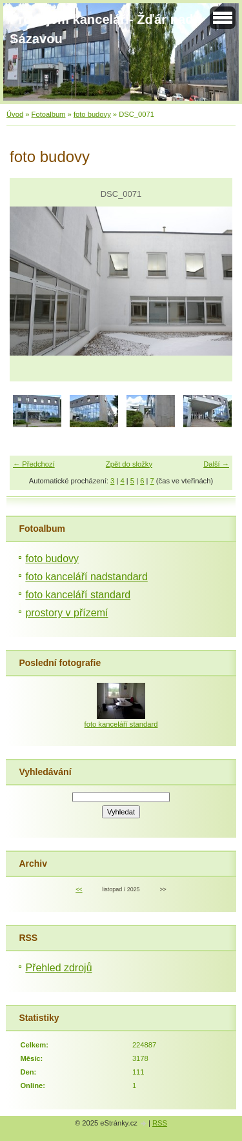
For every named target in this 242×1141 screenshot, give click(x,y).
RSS (159, 1123)
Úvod (14, 114)
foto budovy (92, 114)
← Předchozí (34, 464)
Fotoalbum (49, 114)
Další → (216, 464)
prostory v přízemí (66, 612)
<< (79, 889)
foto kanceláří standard (77, 594)
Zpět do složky (129, 464)
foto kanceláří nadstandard (86, 576)
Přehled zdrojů (58, 967)
